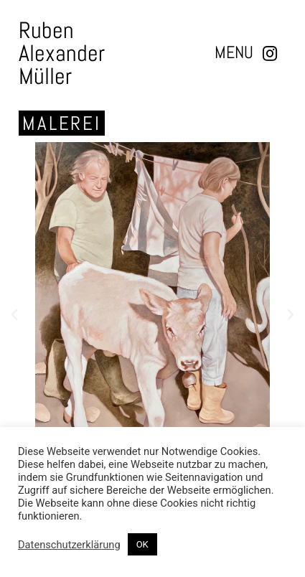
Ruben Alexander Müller (62, 53)
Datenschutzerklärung (69, 544)
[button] (234, 52)
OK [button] (142, 544)
